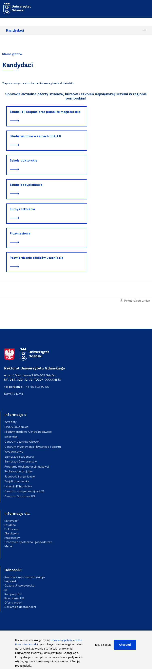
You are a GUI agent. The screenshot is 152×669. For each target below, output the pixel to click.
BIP (6, 590)
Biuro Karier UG (14, 598)
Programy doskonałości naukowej (26, 466)
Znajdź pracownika (16, 481)
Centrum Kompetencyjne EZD (24, 491)
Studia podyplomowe (26, 185)
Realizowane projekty (18, 471)
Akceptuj (125, 645)
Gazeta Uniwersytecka (19, 585)
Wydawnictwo (13, 451)
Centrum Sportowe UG (19, 496)
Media (8, 546)
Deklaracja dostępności (20, 607)
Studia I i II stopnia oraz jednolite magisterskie (45, 112)
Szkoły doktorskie (23, 160)
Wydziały (10, 422)
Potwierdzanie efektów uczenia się (36, 258)
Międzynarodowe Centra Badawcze (28, 432)
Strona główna (12, 54)
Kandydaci (15, 30)
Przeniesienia (20, 233)
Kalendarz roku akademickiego (24, 577)
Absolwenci (12, 533)
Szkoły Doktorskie (16, 427)
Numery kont (13, 394)
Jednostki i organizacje (19, 476)
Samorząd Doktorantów (20, 461)
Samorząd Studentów (19, 456)
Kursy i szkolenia (22, 209)
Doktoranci (11, 529)
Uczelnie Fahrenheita (18, 486)
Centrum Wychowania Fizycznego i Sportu (32, 446)
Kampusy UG (13, 594)
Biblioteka (10, 437)
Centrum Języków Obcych (21, 441)
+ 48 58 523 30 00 (36, 387)
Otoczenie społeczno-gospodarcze (28, 542)
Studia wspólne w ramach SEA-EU (35, 136)
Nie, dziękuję (103, 645)
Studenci (10, 525)
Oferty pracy (13, 602)
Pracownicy (12, 537)
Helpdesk (10, 581)
